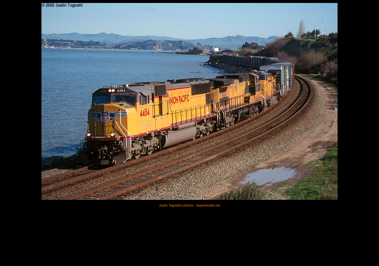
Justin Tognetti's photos (176, 205)
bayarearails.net (208, 205)
